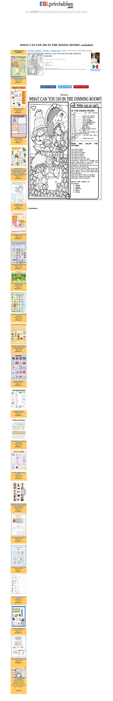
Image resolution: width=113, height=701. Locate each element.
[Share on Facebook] (48, 86)
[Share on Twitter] (65, 86)
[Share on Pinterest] (81, 86)
